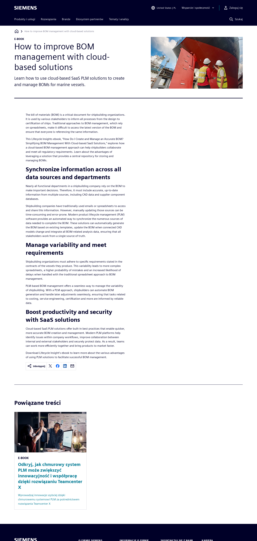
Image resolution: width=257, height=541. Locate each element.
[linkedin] (65, 366)
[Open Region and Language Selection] (163, 7)
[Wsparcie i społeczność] (198, 7)
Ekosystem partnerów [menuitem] (89, 19)
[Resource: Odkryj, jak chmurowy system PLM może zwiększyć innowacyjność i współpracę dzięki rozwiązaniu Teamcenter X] (50, 461)
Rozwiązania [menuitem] (48, 19)
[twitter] (50, 366)
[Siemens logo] (25, 8)
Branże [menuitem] (66, 19)
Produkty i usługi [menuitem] (24, 19)
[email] (72, 366)
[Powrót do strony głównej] (16, 31)
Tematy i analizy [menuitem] (119, 19)
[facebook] (57, 366)
